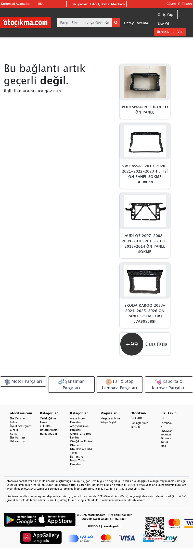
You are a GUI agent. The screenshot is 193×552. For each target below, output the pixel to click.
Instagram (167, 430)
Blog (41, 4)
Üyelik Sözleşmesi (21, 426)
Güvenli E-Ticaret (179, 4)
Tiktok (165, 442)
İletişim (135, 426)
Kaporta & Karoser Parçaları (169, 384)
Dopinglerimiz (139, 422)
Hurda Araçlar (48, 433)
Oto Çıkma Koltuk (81, 441)
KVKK (13, 433)
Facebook (166, 422)
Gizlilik (14, 429)
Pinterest (166, 438)
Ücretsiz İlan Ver (170, 32)
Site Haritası (17, 437)
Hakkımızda (17, 441)
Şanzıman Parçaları (71, 384)
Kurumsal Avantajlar (16, 4)
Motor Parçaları (23, 382)
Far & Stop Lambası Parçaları (119, 384)
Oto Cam (75, 445)
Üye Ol (163, 23)
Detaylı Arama (136, 23)
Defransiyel (77, 456)
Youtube (166, 434)
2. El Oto (45, 426)
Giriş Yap (165, 14)
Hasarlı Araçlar (49, 429)
